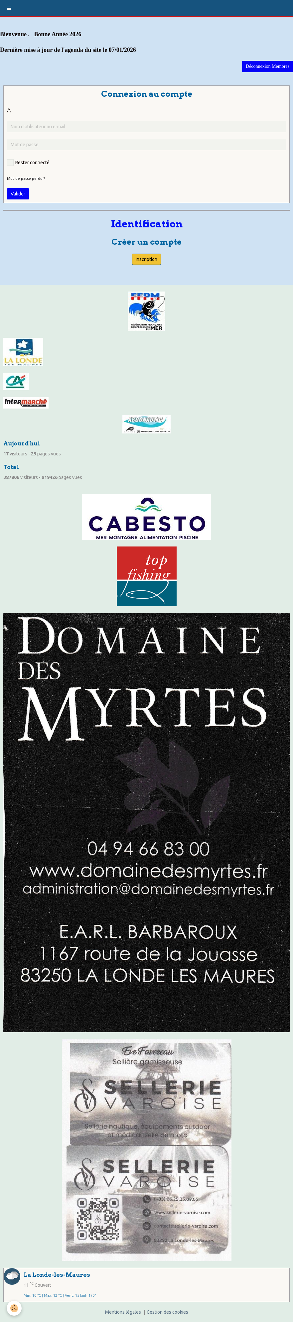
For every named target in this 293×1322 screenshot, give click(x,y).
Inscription (146, 259)
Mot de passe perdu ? (26, 178)
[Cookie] (14, 1308)
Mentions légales (123, 1312)
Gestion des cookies (167, 1312)
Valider (18, 193)
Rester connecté (28, 162)
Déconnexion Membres (267, 66)
